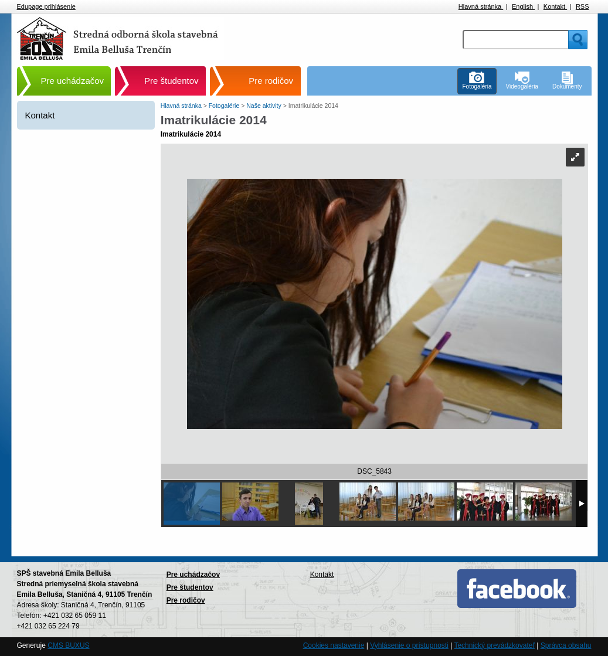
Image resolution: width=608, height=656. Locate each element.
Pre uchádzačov (72, 81)
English (523, 6)
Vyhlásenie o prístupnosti (409, 645)
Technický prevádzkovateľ (494, 645)
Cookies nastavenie (334, 645)
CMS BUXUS (68, 645)
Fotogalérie (225, 105)
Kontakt (555, 6)
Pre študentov (171, 81)
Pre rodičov (271, 81)
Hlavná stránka (480, 6)
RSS (582, 6)
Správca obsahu (566, 645)
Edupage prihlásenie (46, 6)
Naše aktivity (264, 105)
